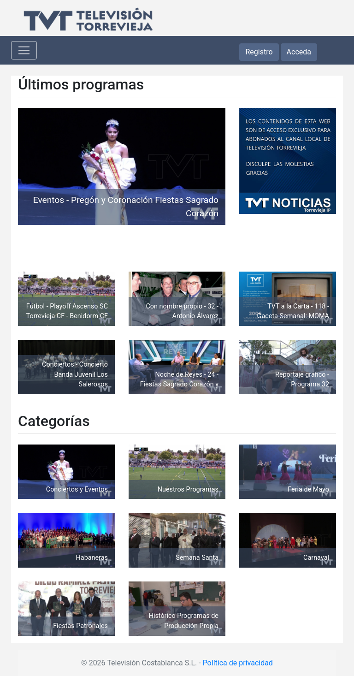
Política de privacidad (238, 662)
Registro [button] (258, 51)
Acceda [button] (299, 51)
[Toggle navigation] (24, 50)
